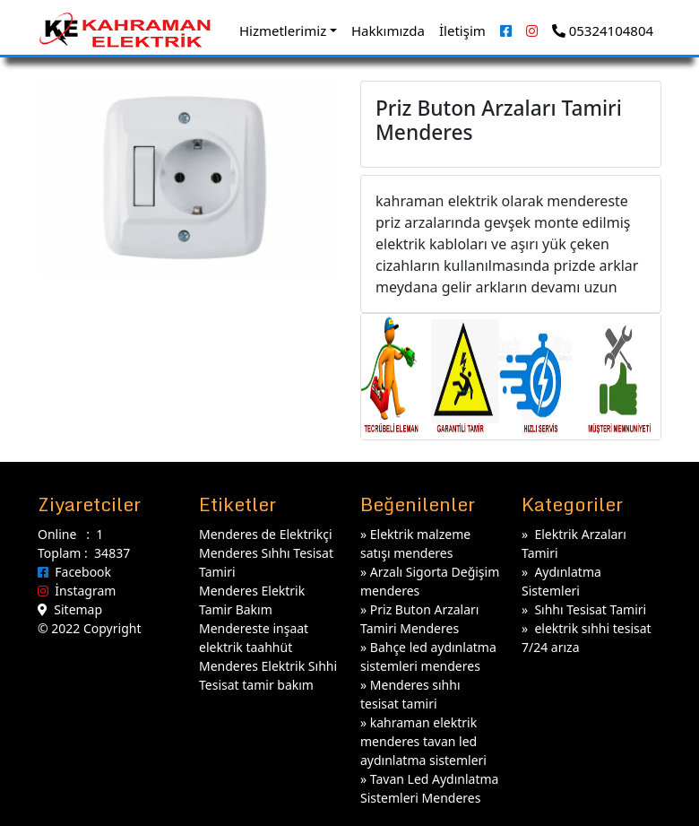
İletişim (462, 30)
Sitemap (70, 609)
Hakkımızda (388, 30)
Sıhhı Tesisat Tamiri (590, 609)
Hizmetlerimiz (282, 30)
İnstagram (77, 590)
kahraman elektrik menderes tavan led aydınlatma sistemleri (423, 741)
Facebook (74, 571)
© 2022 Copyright (89, 628)
